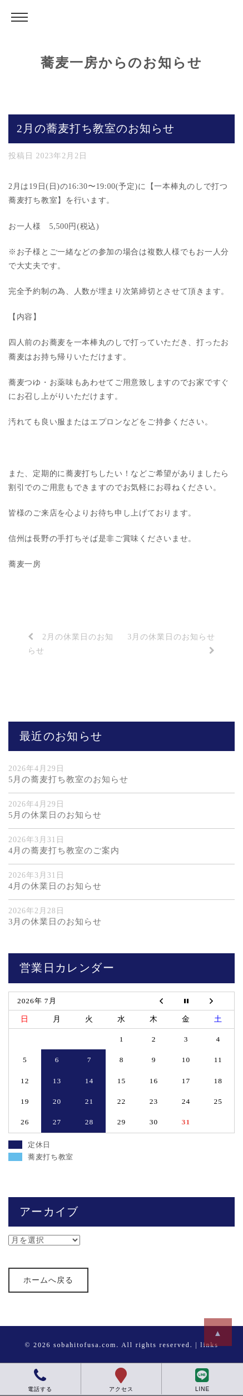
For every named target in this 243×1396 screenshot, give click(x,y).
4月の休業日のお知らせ (55, 886)
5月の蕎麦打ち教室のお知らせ (68, 779)
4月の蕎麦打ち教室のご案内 (64, 850)
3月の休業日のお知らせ (55, 921)
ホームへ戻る (48, 1280)
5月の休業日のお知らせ (55, 814)
